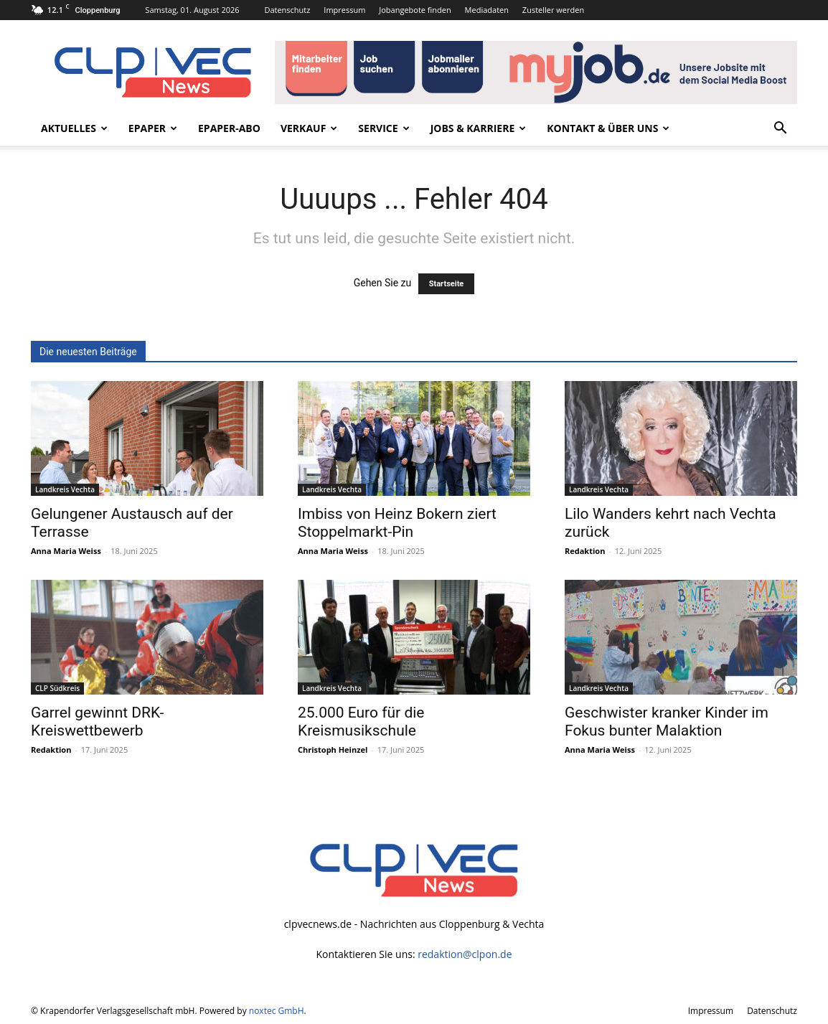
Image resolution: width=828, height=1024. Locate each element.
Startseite (446, 283)
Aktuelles (74, 128)
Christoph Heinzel (332, 749)
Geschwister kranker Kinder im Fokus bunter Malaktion (666, 721)
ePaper (152, 128)
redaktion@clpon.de (465, 954)
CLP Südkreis (57, 688)
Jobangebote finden (415, 9)
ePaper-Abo (229, 128)
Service (383, 128)
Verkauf (309, 128)
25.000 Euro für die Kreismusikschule (361, 721)
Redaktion (585, 550)
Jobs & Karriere (479, 128)
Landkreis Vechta (65, 489)
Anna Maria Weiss (66, 550)
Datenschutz (287, 9)
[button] (780, 129)
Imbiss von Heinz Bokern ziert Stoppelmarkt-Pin (397, 522)
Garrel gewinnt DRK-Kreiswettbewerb (97, 721)
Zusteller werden (553, 9)
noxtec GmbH (276, 1011)
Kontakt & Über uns (608, 128)
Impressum (344, 9)
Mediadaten (487, 9)
